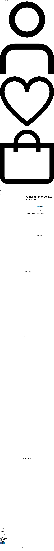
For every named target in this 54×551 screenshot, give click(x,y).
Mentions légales (21, 547)
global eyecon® (3, 534)
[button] (0, 185)
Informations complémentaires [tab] (41, 213)
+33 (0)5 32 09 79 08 (4, 0)
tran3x (1, 536)
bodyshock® (2, 526)
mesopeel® (2, 528)
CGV (34, 547)
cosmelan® (2, 531)
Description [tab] (28, 213)
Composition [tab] (33, 213)
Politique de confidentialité (28, 547)
